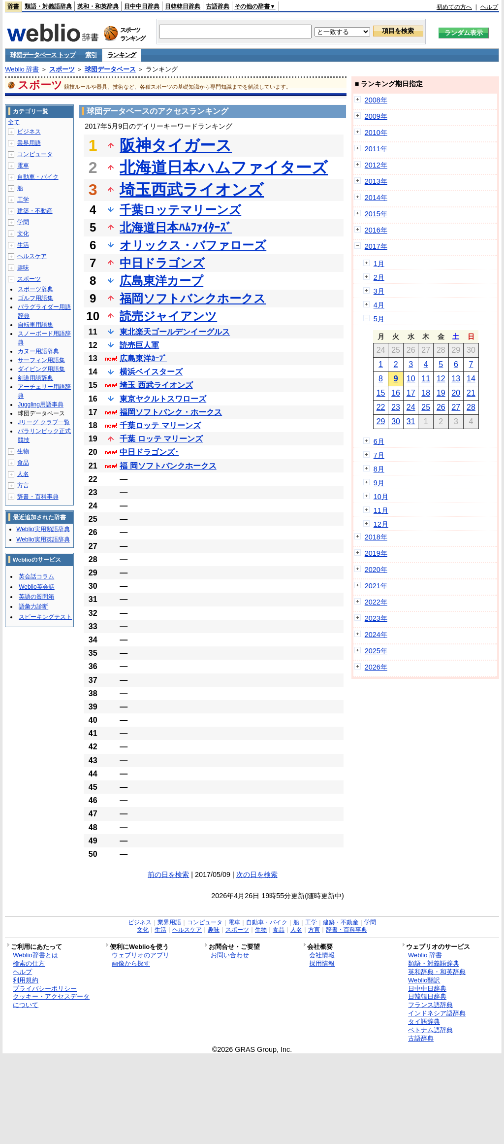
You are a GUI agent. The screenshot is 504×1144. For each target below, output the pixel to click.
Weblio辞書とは (35, 955)
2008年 (376, 100)
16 (395, 393)
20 (455, 393)
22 (381, 407)
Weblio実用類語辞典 (42, 529)
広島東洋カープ (161, 280)
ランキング (121, 55)
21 (471, 393)
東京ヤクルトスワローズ (163, 399)
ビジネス (29, 131)
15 (381, 393)
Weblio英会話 (36, 586)
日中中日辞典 (141, 6)
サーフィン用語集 (41, 360)
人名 (23, 474)
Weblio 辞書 (22, 69)
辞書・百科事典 (38, 496)
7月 (379, 455)
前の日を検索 (168, 874)
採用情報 (322, 963)
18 (425, 393)
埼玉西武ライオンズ (192, 190)
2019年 (376, 553)
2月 (379, 277)
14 (471, 378)
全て (14, 122)
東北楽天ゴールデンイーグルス (175, 332)
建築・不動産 (35, 210)
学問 (23, 222)
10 (411, 378)
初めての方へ (454, 6)
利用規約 (25, 980)
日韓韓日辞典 (182, 6)
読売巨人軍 (139, 345)
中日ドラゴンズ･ (149, 452)
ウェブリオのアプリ (140, 955)
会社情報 (322, 955)
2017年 (376, 246)
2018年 (376, 537)
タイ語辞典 (424, 1021)
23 (395, 407)
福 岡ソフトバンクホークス (168, 466)
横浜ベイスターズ (151, 372)
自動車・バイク (38, 176)
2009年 (376, 116)
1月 (379, 264)
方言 (23, 485)
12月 (381, 524)
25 (425, 407)
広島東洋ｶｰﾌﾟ (143, 358)
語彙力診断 (33, 606)
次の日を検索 (257, 874)
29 (381, 421)
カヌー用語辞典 (38, 351)
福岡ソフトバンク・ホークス (171, 412)
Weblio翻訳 (424, 980)
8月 (379, 469)
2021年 (376, 586)
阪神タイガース (176, 145)
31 (411, 421)
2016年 (376, 230)
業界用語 (29, 142)
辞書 (13, 6)
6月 (379, 441)
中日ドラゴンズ (162, 262)
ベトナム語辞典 (430, 1030)
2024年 (376, 635)
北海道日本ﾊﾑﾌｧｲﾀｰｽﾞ (176, 227)
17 (411, 393)
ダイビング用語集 (41, 369)
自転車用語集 (35, 324)
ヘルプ (489, 6)
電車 (23, 165)
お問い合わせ (230, 955)
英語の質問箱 (36, 596)
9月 (379, 483)
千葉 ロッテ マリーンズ (161, 439)
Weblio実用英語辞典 (42, 539)
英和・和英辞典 (98, 6)
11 (425, 378)
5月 (379, 319)
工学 (23, 199)
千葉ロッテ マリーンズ (160, 425)
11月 (381, 510)
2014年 (376, 198)
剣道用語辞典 (35, 377)
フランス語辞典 (430, 1005)
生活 (23, 244)
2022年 (376, 602)
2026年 (376, 667)
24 (411, 407)
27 (455, 407)
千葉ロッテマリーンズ (180, 209)
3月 (379, 291)
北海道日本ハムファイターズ (224, 167)
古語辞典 (217, 6)
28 (471, 407)
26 (441, 407)
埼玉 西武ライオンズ (156, 385)
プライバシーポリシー (45, 988)
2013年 (376, 181)
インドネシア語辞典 (437, 1013)
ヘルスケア (32, 256)
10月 (381, 497)
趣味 (23, 267)
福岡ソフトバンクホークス (193, 298)
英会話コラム (36, 576)
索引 (90, 55)
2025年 (376, 651)
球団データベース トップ (42, 55)
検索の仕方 (29, 963)
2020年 (376, 569)
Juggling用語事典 (40, 404)
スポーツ (62, 69)
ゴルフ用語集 (35, 298)
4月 (379, 305)
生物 (23, 451)
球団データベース (110, 69)
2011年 (376, 149)
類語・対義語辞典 (48, 6)
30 (395, 421)
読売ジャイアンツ (168, 316)
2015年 (376, 214)
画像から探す (131, 963)
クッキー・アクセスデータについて (51, 1001)
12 (441, 378)
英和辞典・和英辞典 (437, 972)
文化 (23, 233)
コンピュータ (35, 154)
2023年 (376, 618)
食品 (23, 462)
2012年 (376, 165)
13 (455, 378)
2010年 (376, 132)
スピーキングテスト (45, 616)
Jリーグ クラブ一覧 (43, 422)
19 (441, 393)
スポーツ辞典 (35, 289)
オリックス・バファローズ (193, 245)
